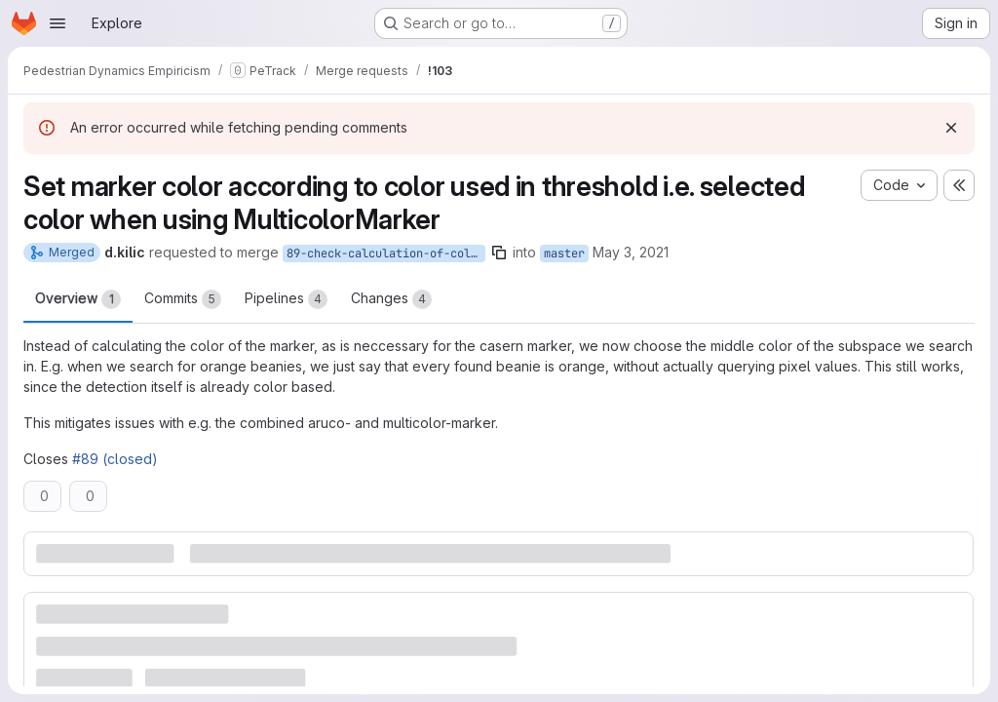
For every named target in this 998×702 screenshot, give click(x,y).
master (564, 253)
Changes (391, 299)
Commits (182, 299)
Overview (78, 299)
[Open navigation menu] (57, 23)
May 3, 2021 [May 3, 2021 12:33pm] (631, 252)
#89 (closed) (115, 458)
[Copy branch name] (499, 252)
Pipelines (286, 299)
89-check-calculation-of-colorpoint (386, 253)
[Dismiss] (951, 127)
